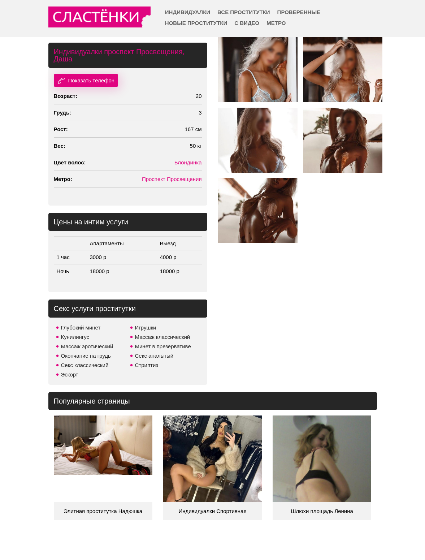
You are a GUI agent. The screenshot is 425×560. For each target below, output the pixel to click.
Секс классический (85, 365)
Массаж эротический (87, 346)
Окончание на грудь (86, 356)
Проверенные (298, 12)
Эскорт (69, 374)
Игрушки (145, 327)
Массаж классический (162, 337)
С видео (246, 23)
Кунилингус (75, 337)
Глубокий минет (81, 327)
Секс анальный (154, 356)
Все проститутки (243, 12)
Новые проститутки (196, 23)
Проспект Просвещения (172, 179)
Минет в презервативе (163, 346)
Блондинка (188, 162)
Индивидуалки (187, 12)
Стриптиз (147, 365)
